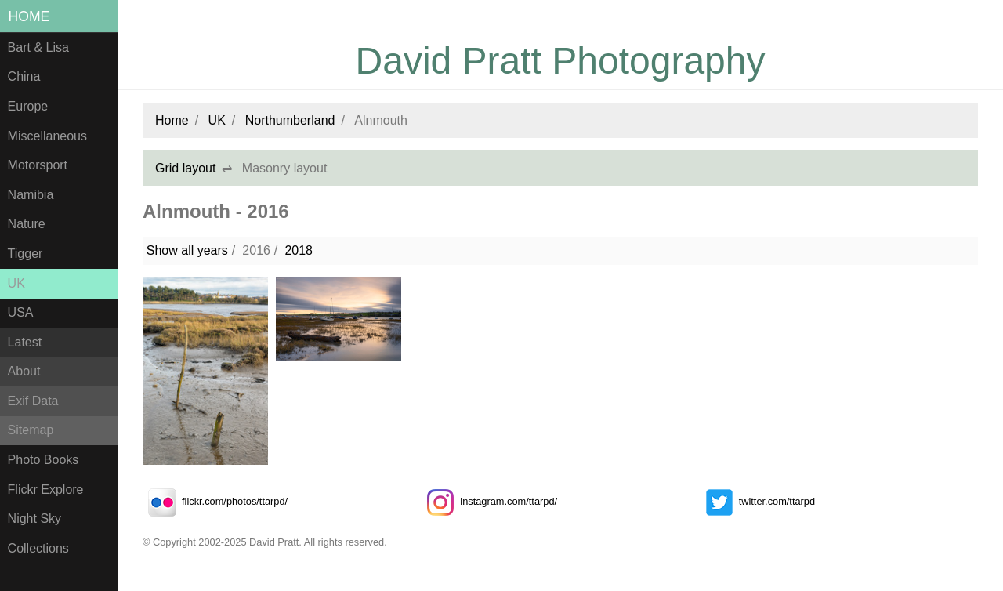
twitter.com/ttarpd (757, 501)
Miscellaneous (47, 136)
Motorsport (37, 165)
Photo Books (43, 459)
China (24, 76)
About (24, 371)
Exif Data (33, 401)
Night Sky (34, 518)
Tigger (25, 253)
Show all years (187, 250)
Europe (28, 106)
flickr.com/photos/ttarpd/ (215, 501)
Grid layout (185, 168)
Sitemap (31, 430)
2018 (298, 250)
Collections (38, 548)
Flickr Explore (46, 489)
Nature (26, 223)
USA (21, 312)
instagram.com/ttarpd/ (489, 501)
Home (29, 16)
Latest (25, 342)
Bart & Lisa (38, 47)
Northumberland (290, 120)
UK (16, 283)
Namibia (31, 194)
